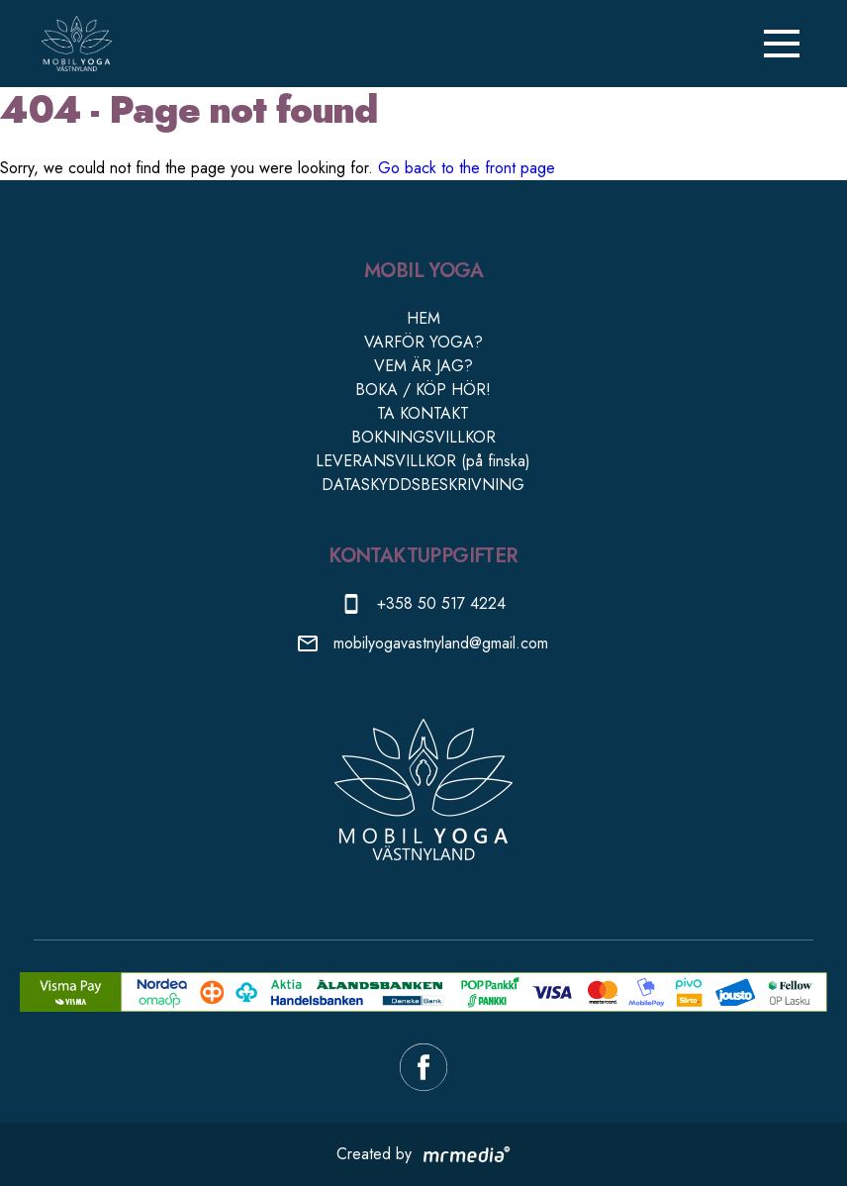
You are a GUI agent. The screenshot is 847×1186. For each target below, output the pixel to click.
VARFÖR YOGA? (423, 342)
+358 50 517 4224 (441, 603)
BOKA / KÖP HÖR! (423, 389)
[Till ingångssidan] (76, 43)
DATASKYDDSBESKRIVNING (423, 484)
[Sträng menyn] (781, 43)
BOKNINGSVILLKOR (423, 437)
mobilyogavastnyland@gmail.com (440, 643)
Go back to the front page (466, 167)
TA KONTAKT (423, 413)
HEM (423, 318)
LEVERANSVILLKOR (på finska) (423, 460)
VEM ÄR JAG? (423, 365)
